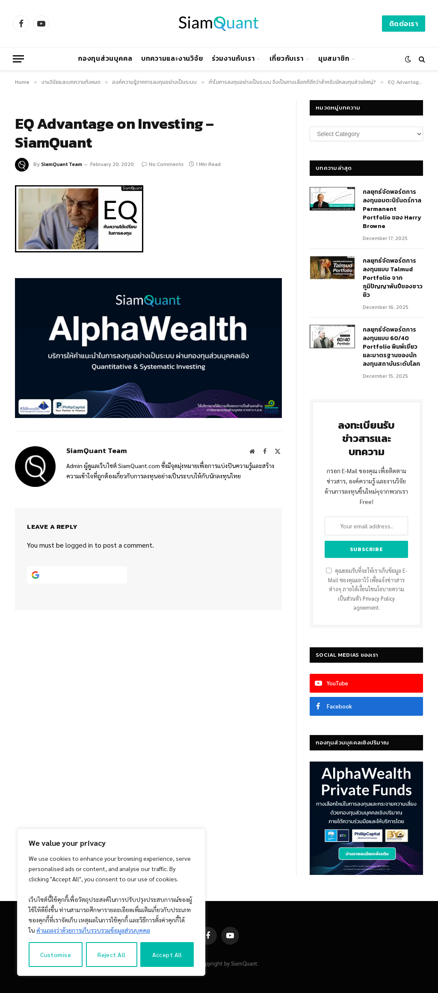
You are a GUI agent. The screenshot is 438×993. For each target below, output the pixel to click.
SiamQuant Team (61, 164)
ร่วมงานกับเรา (233, 58)
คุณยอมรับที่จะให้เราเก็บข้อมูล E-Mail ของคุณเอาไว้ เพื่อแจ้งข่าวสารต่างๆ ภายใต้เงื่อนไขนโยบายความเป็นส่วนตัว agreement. (366, 589)
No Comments (162, 164)
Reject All (111, 954)
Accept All (167, 954)
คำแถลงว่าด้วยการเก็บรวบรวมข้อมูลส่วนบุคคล (93, 930)
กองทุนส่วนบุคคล (105, 58)
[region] (111, 902)
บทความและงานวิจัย (172, 58)
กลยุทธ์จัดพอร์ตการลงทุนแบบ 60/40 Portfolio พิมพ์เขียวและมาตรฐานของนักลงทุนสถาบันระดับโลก (391, 347)
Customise (55, 954)
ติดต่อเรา (403, 23)
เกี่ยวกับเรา (286, 58)
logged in (79, 544)
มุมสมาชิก (333, 58)
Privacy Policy (379, 598)
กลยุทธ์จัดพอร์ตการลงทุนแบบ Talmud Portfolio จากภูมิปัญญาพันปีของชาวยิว (393, 278)
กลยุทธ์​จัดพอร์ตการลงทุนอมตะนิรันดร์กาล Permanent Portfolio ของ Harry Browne (392, 209)
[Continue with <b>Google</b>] (77, 575)
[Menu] (18, 58)
